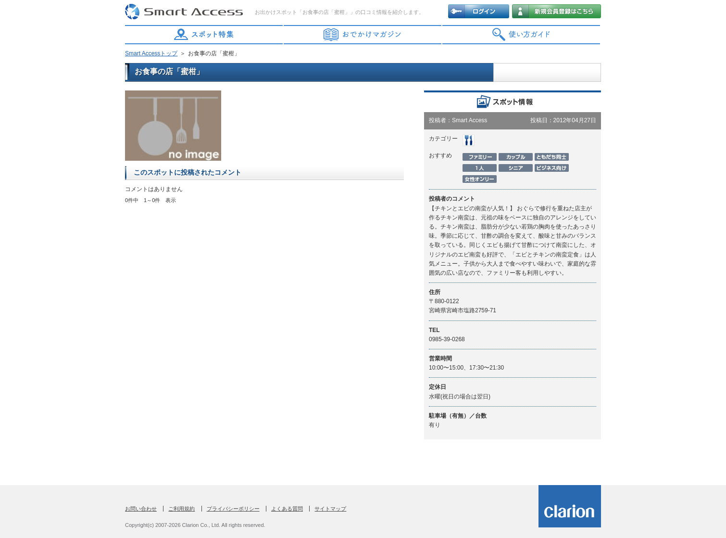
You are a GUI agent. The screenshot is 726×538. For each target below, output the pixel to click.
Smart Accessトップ (151, 53)
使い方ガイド (521, 34)
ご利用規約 (181, 509)
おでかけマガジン (363, 34)
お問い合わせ (141, 509)
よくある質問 (287, 509)
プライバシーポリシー (233, 509)
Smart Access (185, 12)
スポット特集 (204, 34)
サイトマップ (330, 509)
